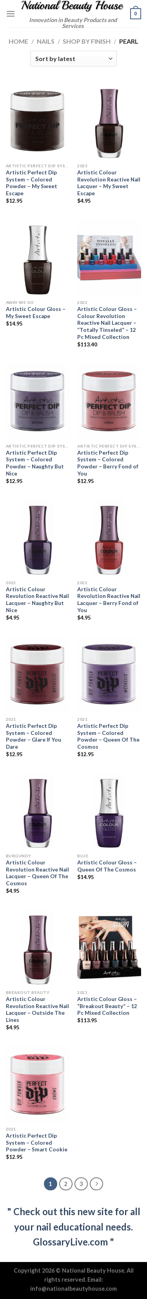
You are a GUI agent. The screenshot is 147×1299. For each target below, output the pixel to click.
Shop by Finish (87, 41)
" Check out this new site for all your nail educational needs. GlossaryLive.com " (73, 1226)
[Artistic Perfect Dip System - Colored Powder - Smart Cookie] (38, 1083)
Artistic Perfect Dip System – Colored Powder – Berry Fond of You (107, 463)
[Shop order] (73, 59)
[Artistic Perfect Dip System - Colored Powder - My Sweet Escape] (38, 120)
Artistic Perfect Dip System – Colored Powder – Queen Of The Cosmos (108, 736)
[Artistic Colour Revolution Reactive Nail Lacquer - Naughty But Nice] (38, 537)
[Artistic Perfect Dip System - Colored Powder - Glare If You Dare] (38, 674)
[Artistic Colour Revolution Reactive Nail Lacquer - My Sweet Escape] (109, 120)
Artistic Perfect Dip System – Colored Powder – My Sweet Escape (31, 182)
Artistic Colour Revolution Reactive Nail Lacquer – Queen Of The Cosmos (37, 872)
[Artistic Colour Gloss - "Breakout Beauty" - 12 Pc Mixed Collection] (109, 947)
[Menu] (10, 13)
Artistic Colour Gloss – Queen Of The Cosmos (107, 866)
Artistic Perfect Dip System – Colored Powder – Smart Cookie (36, 1142)
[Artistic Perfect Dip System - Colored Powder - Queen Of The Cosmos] (109, 674)
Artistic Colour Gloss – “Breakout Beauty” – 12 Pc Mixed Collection (107, 1006)
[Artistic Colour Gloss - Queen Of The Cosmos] (109, 810)
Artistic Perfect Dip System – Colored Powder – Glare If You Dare (33, 736)
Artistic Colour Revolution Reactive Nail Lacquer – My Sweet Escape (108, 182)
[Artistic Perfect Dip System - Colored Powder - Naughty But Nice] (38, 401)
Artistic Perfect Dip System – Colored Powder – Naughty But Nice (35, 463)
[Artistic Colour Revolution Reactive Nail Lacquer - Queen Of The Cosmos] (38, 810)
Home (18, 41)
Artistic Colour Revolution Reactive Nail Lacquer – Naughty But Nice (37, 599)
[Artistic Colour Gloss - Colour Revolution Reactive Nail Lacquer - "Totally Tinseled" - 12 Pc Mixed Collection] (109, 257)
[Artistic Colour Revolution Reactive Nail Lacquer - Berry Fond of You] (109, 537)
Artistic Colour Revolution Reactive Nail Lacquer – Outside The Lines (37, 1009)
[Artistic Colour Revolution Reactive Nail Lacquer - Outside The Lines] (38, 947)
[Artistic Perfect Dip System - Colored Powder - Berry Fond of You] (109, 401)
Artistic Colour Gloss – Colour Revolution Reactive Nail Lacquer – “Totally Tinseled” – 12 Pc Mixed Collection (107, 323)
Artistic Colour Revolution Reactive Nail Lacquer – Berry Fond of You (108, 599)
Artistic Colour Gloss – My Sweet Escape (35, 312)
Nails (45, 41)
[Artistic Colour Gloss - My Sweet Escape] (38, 257)
